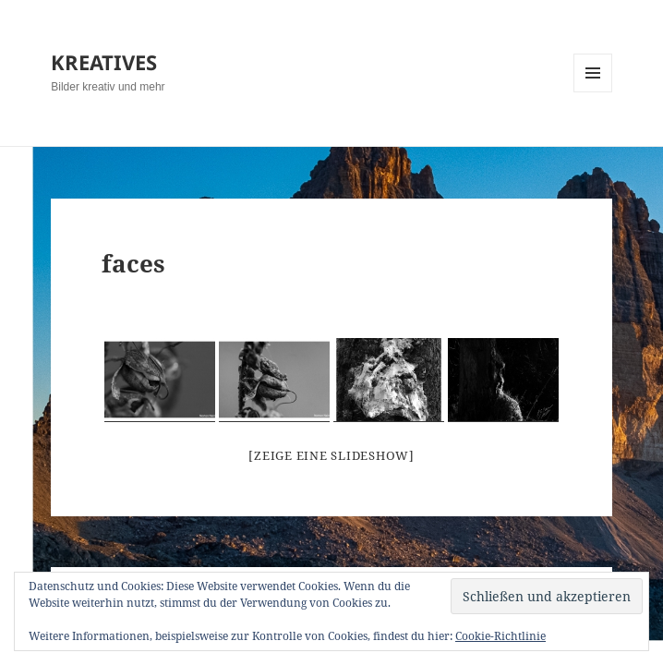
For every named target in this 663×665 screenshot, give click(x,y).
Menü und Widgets (593, 91)
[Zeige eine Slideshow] (331, 455)
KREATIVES (104, 62)
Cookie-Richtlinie (500, 636)
